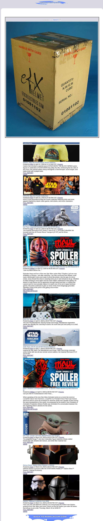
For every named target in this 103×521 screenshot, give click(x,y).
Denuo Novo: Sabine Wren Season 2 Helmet (38, 465)
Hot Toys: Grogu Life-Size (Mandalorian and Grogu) (41, 435)
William (32, 268)
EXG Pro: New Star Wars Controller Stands (38, 319)
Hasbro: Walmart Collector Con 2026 (36, 501)
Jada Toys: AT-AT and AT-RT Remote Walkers (39, 347)
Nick (31, 164)
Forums (60, 164)
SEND (25, 175)
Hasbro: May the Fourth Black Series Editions (39, 162)
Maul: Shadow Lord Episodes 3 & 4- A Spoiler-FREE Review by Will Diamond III (51, 267)
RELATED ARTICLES (30, 291)
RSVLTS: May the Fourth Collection (35, 196)
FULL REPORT (28, 173)
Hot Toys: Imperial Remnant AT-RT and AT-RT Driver (41, 227)
